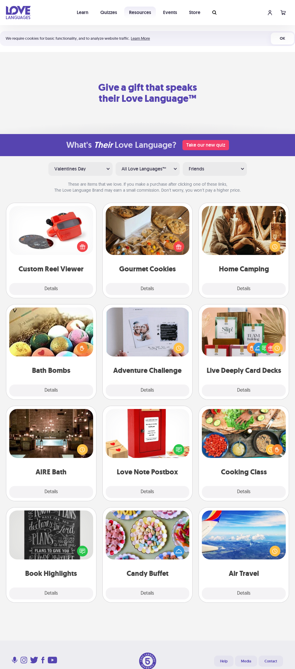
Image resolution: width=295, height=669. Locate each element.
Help (224, 661)
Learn (82, 12)
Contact (271, 661)
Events (170, 12)
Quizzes (108, 12)
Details (51, 289)
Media (246, 661)
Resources (140, 12)
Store (194, 12)
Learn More (140, 38)
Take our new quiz (205, 145)
